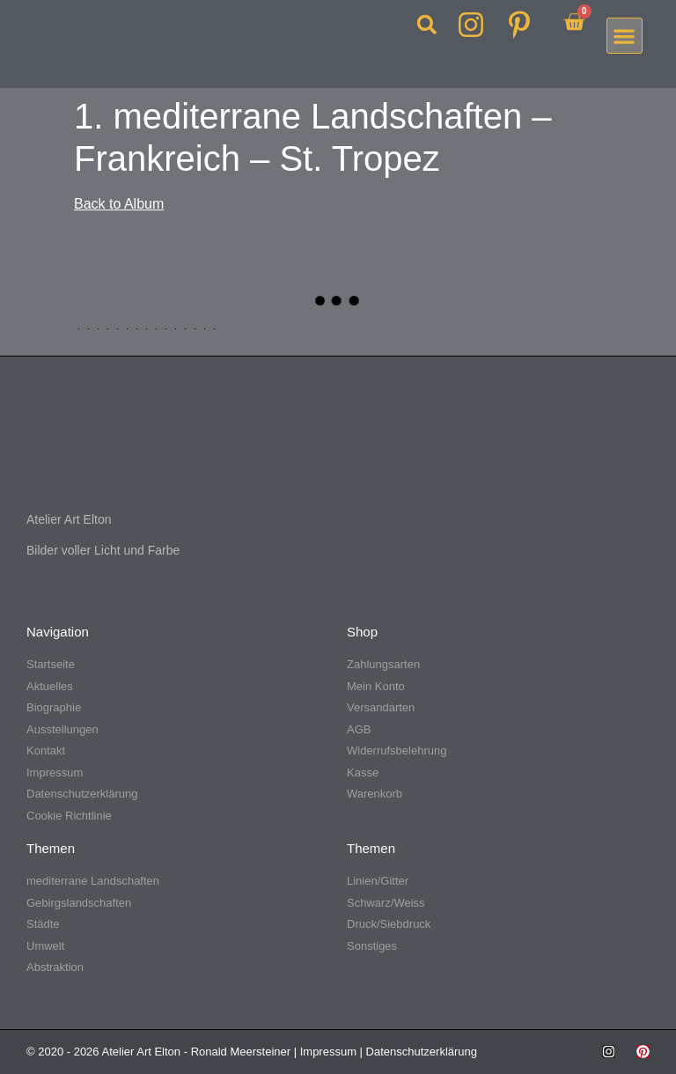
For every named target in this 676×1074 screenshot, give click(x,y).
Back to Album (119, 203)
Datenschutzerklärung (421, 1051)
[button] (427, 24)
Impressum (328, 1051)
